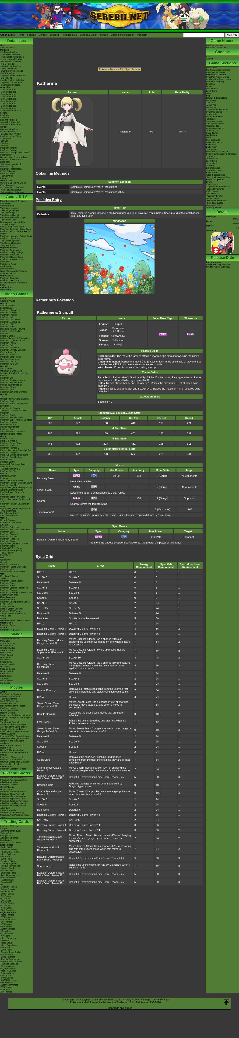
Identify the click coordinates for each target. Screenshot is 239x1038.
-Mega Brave (6, 943)
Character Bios (7, 206)
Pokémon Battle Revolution (13, 497)
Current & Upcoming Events (13, 183)
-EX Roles (211, 119)
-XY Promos (5, 924)
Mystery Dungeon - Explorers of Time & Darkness (15, 509)
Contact (43, 34)
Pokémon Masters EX (10, 322)
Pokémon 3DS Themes (11, 611)
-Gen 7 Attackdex (8, 103)
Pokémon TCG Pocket (10, 331)
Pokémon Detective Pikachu (13, 769)
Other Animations (8, 273)
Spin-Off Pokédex (8, 120)
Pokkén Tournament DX (11, 385)
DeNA (236, 219)
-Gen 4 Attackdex (8, 96)
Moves (209, 86)
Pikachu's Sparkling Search (13, 803)
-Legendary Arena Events (218, 186)
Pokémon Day (7, 166)
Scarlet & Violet (7, 305)
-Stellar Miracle (7, 966)
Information (211, 67)
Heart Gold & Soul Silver (11, 480)
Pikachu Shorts (16, 773)
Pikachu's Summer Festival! (13, 792)
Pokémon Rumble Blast (11, 457)
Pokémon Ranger (8, 541)
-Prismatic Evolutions (10, 866)
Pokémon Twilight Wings (11, 252)
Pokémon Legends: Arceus (12, 340)
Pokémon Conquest (9, 452)
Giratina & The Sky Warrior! (13, 724)
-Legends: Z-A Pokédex (11, 82)
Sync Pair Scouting (215, 81)
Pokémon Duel (7, 429)
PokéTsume (5, 290)
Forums (31, 34)
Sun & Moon (6, 368)
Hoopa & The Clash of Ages (13, 750)
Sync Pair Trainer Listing (217, 77)
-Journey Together (8, 863)
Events (209, 182)
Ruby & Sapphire (8, 520)
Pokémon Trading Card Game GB (16, 592)
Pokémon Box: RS (9, 536)
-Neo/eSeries (6, 908)
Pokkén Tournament (9, 427)
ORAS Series (6, 680)
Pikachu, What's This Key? (12, 813)
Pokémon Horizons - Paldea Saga (16, 236)
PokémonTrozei (7, 546)
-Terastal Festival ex (9, 959)
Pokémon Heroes (8, 708)
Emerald (4, 525)
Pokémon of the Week (10, 136)
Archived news (7, 47)
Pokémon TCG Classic (10, 842)
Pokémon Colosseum (10, 527)
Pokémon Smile (7, 354)
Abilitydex (4, 117)
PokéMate (5, 555)
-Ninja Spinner (7, 933)
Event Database (7, 185)
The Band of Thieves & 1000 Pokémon (13, 411)
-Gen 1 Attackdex (8, 89)
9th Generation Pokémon (12, 187)
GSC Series (5, 657)
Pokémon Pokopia (8, 312)
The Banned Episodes (10, 243)
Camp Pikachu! (7, 787)
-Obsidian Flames (8, 887)
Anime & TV (16, 197)
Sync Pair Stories (214, 112)
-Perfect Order (7, 847)
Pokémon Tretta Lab (9, 445)
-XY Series (5, 898)
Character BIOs (7, 643)
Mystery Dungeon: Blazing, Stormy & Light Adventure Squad (16, 488)
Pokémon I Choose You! (11, 757)
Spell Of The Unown (9, 701)
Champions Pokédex (122, 34)
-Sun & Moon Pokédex (10, 66)
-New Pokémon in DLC (11, 190)
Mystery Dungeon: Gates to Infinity (16, 450)
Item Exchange (213, 140)
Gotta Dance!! (6, 789)
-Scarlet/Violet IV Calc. (10, 134)
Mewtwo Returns (8, 703)
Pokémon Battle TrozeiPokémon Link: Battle (15, 404)
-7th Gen (4, 145)
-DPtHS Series (7, 903)
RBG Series (5, 652)
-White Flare (6, 859)
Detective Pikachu (8, 387)
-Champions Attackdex (10, 110)
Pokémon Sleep (7, 326)
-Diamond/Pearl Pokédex (12, 59)
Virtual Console (7, 606)
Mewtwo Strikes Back (10, 696)
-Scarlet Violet (6, 891)
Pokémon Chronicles (10, 238)
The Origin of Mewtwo (10, 694)
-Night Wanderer (8, 968)
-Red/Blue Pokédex (9, 52)
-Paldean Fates (7, 880)
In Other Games (7, 604)
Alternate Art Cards (9, 838)
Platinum (4, 478)
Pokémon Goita (7, 625)
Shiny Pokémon (7, 245)
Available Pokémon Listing (218, 79)
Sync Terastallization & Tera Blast (221, 154)
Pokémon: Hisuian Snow (11, 257)
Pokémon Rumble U (9, 448)
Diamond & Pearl (8, 476)
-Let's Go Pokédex (9, 68)
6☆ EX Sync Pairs (214, 116)
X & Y (3, 396)
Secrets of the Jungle (10, 764)
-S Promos (5, 989)
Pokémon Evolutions (9, 255)
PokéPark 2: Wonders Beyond (14, 455)
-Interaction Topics (214, 128)
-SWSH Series (7, 894)
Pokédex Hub (69, 34)
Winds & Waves (7, 301)
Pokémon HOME (8, 343)
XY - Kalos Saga (8, 224)
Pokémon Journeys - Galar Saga (15, 229)
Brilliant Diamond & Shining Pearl (15, 338)
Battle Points (212, 172)
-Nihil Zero (5, 936)
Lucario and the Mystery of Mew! (15, 715)
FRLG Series (6, 662)
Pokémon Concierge (9, 278)
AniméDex (5, 203)
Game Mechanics (8, 131)
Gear (208, 93)
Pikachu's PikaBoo (9, 785)
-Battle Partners (7, 957)
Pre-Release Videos (215, 72)
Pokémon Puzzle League (12, 581)
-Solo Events (212, 191)
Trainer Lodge (212, 126)
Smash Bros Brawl (9, 515)
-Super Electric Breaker (11, 961)
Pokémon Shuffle (8, 415)
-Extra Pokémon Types (10, 831)
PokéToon (5, 262)
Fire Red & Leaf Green (10, 522)
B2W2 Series (6, 676)
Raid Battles (6, 840)
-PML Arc (210, 102)
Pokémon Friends (8, 315)
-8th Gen (4, 143)
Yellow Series (6, 655)
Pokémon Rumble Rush (11, 382)
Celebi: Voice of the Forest (12, 706)
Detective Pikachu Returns (12, 329)
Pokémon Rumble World (11, 417)
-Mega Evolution (7, 854)
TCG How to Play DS (10, 469)
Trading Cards (16, 822)
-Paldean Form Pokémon (12, 192)
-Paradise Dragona (9, 964)
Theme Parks (6, 176)
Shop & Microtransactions (218, 177)
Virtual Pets (5, 616)
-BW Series (5, 901)
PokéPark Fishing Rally (11, 550)
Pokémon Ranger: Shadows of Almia (14, 505)
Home (21, 34)
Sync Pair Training (214, 170)
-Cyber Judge (6, 978)
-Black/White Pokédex (10, 61)
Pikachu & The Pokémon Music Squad (14, 816)
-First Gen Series (8, 910)
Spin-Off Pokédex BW (10, 124)
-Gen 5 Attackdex (8, 99)
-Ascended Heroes (9, 849)
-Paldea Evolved (8, 889)
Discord (54, 34)
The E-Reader (7, 553)
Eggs (208, 95)
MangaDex (5, 641)
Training (210, 165)
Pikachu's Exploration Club (12, 799)
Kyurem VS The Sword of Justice (15, 736)
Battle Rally (211, 147)
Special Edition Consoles (12, 609)
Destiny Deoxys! (7, 713)
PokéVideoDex (7, 269)
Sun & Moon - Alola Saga (12, 227)
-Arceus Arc (211, 107)
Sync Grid (210, 156)
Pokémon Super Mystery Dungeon (16, 420)
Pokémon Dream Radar (11, 443)
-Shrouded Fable (8, 873)
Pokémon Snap (7, 583)
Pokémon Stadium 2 (9, 564)
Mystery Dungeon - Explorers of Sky (15, 500)
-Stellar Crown (7, 870)
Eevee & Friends (8, 810)
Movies (16, 687)
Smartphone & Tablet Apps (12, 613)
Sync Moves (212, 149)
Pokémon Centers (8, 150)
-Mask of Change (8, 971)
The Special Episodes (10, 241)
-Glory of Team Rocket (10, 952)
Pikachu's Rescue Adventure (13, 780)
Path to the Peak (8, 264)
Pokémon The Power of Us (12, 759)
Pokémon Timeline (9, 148)
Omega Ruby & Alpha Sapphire (14, 399)
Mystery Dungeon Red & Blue (14, 543)
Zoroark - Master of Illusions (13, 729)
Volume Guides (7, 650)
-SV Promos (6, 917)
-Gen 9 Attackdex (8, 108)
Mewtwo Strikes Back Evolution (14, 762)
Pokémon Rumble (8, 485)
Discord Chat (6, 180)
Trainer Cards (6, 833)
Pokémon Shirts (7, 173)
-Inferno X (5, 940)
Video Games (16, 294)
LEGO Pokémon (8, 171)
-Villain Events (212, 198)
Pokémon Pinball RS (10, 539)
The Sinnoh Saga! (8, 220)
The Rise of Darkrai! (9, 722)
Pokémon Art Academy (10, 408)
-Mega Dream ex (8, 938)
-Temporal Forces (8, 877)
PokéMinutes (6, 266)
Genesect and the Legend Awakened (12, 742)
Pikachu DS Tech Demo (11, 548)
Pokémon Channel (9, 534)
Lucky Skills (211, 91)
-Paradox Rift (6, 882)
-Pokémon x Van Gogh (10, 164)
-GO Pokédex (6, 78)
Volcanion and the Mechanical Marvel (14, 753)
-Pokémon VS (6, 982)
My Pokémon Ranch (9, 513)
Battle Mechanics (214, 142)
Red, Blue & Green (9, 576)
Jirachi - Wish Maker (9, 710)
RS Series (5, 659)
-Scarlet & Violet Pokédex (12, 80)
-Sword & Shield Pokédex (12, 71)
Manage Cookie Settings (155, 999)
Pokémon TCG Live (9, 364)
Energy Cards (6, 835)
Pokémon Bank (7, 401)
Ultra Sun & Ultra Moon (11, 371)
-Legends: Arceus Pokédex (12, 75)
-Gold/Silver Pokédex (10, 54)
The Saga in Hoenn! (9, 215)
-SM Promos (6, 922)
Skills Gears (211, 163)
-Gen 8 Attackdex (8, 106)
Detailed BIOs (6, 645)
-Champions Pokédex (10, 85)
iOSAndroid (209, 57)
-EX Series (5, 905)
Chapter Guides (7, 648)
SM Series (5, 683)
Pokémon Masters (214, 45)
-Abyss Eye (5, 931)
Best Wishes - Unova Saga (12, 222)
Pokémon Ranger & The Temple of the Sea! (16, 718)
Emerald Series (7, 664)
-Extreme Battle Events (217, 200)
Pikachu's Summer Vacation (13, 778)
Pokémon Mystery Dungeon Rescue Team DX (13, 351)
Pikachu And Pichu (9, 782)
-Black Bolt (5, 856)
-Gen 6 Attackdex (8, 101)
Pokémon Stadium (9, 590)
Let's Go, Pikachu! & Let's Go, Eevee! (14, 374)
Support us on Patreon (119, 1008)
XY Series (5, 678)
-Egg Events (212, 184)
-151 (2, 884)
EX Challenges (213, 168)
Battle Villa (211, 144)
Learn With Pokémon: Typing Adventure (13, 465)
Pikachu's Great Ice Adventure (14, 801)
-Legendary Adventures (217, 109)
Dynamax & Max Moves (217, 151)
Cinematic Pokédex (9, 129)
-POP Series (6, 926)
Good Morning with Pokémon (13, 271)
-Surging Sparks (7, 868)
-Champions (6, 138)
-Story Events (212, 193)
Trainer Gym (212, 130)
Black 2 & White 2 (8, 441)
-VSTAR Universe (8, 980)
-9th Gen (4, 141)
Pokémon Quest (7, 389)
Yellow (3, 578)
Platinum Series (7, 669)
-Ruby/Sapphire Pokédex (12, 57)
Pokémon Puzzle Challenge (13, 567)
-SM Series (5, 896)
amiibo (3, 618)
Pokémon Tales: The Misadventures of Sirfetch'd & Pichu (14, 282)
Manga (17, 634)
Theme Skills (212, 158)
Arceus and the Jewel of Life (13, 727)
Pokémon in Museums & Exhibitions (11, 160)
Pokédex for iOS (8, 471)
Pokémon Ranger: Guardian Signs (16, 483)
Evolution (210, 84)
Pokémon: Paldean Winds (12, 259)
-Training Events (213, 207)
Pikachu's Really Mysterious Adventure (13, 807)
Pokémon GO (6, 317)
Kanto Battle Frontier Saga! (13, 217)
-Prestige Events (213, 205)
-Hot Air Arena (6, 954)
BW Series (5, 673)
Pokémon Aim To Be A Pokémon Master (15, 232)
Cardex (3, 127)
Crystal (3, 562)
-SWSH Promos (7, 919)
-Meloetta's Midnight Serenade (14, 738)
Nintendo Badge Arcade (11, 434)
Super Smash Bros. (9, 595)
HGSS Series (6, 671)
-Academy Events (214, 196)
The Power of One (8, 699)
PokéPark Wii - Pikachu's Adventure (12, 493)
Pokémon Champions (10, 310)
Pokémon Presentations (11, 169)
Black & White (6, 438)
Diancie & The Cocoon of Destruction (12, 746)
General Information (9, 638)
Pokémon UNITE (8, 324)
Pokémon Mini (7, 569)
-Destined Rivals (8, 861)
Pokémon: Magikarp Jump (12, 380)
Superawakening (214, 121)
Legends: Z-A (6, 308)
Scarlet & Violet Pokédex (94, 34)
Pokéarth (142, 34)
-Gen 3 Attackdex (8, 94)
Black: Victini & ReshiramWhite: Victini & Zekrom (15, 732)
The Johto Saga (7, 213)
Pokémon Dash (7, 532)
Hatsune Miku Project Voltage (14, 157)
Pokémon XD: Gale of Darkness (15, 529)
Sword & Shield (7, 336)
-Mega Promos (7, 915)
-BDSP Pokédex (7, 73)
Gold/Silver (5, 560)
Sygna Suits (211, 114)
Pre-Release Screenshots (218, 70)
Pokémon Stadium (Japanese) (14, 588)
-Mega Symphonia (8, 945)
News (3, 45)
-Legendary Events (215, 189)
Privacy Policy (131, 999)
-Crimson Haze (7, 973)
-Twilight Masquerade (10, 875)
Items (208, 137)
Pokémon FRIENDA (9, 630)
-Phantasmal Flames (10, 852)
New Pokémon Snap (9, 359)
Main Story (211, 100)
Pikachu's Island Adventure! (13, 796)
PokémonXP (6, 155)
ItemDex (4, 113)
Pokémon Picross (8, 422)
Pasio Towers (212, 133)
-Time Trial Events (214, 203)
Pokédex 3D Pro (8, 462)
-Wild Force (5, 975)
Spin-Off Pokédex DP (10, 122)
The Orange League (9, 210)
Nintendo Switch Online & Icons (15, 620)
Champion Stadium (215, 123)
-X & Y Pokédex (7, 64)
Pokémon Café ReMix (10, 319)
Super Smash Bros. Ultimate (13, 392)
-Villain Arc (211, 105)
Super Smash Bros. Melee (12, 571)
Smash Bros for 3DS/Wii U (12, 431)
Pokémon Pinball (8, 585)
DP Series (5, 666)
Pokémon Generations (10, 250)
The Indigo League (9, 208)
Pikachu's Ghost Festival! (12, 794)
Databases (16, 41)
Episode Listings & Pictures (13, 201)
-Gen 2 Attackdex (8, 92)
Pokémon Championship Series (15, 152)
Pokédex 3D (6, 459)
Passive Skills (212, 88)
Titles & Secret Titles (215, 175)
